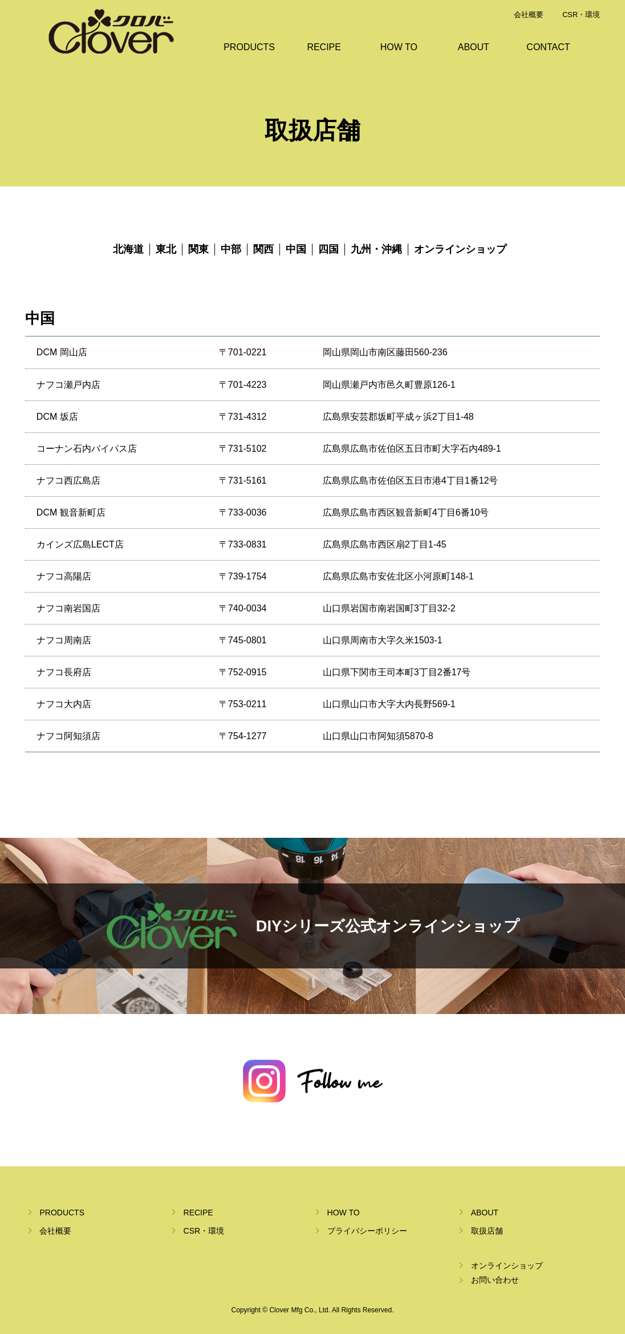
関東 (198, 249)
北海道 (128, 249)
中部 (231, 249)
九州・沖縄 (376, 249)
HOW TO (398, 47)
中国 (296, 249)
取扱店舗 (487, 1230)
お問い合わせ (495, 1279)
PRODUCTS (249, 47)
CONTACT (548, 47)
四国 (328, 249)
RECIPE (324, 47)
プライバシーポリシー (367, 1230)
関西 (263, 249)
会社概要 (528, 14)
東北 (166, 249)
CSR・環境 (581, 14)
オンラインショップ (460, 249)
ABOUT (473, 47)
